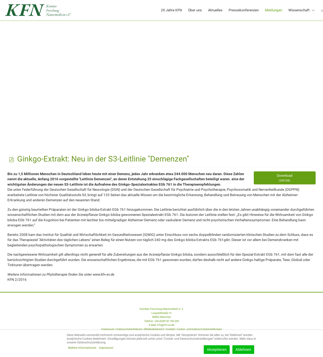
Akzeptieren (217, 349)
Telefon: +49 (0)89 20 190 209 (161, 321)
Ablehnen (243, 349)
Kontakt (170, 329)
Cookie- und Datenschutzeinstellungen (199, 329)
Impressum (108, 329)
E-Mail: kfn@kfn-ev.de (161, 325)
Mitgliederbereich (154, 329)
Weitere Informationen (82, 347)
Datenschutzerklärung (129, 329)
